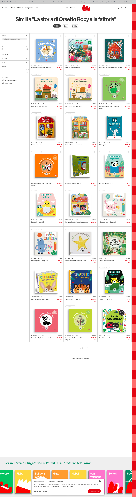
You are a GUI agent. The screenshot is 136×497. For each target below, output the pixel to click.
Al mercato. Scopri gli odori (39, 106)
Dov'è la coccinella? (105, 338)
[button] (40, 492)
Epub (74, 26)
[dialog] (68, 487)
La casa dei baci (36, 145)
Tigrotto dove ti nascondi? (73, 299)
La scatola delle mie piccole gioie (75, 261)
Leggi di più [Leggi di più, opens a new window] (70, 486)
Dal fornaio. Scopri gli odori (73, 106)
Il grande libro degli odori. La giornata (76, 222)
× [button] (102, 481)
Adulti (36, 8)
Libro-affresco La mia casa (73, 145)
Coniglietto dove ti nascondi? (40, 299)
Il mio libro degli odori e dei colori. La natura (110, 107)
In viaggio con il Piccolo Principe (41, 68)
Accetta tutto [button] (94, 491)
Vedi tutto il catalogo (81, 358)
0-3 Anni (4, 8)
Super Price (8, 83)
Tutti (56, 26)
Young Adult (28, 8)
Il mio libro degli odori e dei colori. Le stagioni (76, 339)
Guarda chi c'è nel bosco (73, 183)
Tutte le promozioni (10, 80)
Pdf (65, 26)
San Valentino (113, 475)
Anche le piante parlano (106, 261)
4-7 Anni (12, 8)
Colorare (21, 473)
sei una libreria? (70, 8)
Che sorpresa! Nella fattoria (107, 222)
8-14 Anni (20, 8)
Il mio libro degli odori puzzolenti (41, 338)
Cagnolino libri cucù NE (106, 183)
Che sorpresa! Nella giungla (39, 261)
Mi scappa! (102, 145)
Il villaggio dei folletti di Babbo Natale (110, 68)
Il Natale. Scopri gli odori (72, 68)
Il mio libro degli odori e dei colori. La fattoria (42, 184)
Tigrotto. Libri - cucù (105, 299)
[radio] (57, 26)
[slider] (2, 49)
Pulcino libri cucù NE (37, 222)
